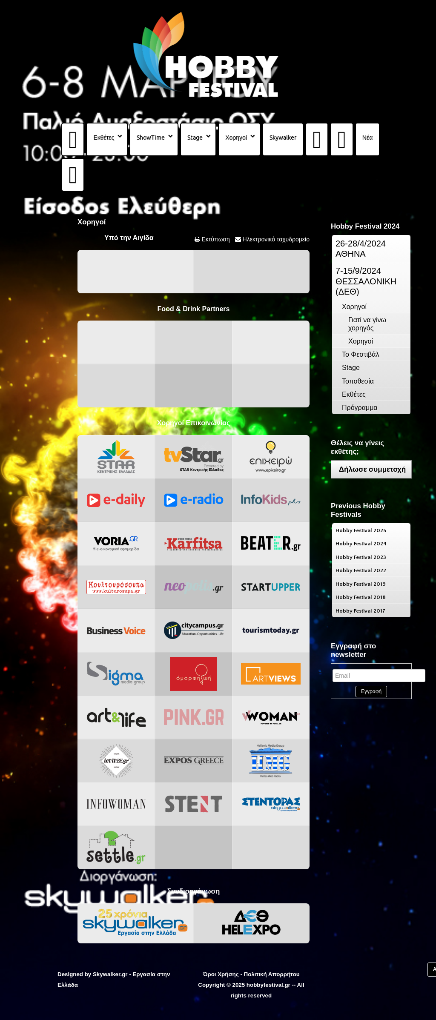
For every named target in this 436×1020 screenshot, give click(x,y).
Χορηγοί (236, 137)
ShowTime (151, 137)
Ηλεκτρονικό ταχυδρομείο (275, 239)
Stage (195, 137)
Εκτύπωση (215, 239)
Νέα (367, 137)
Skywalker (283, 137)
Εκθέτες (103, 137)
